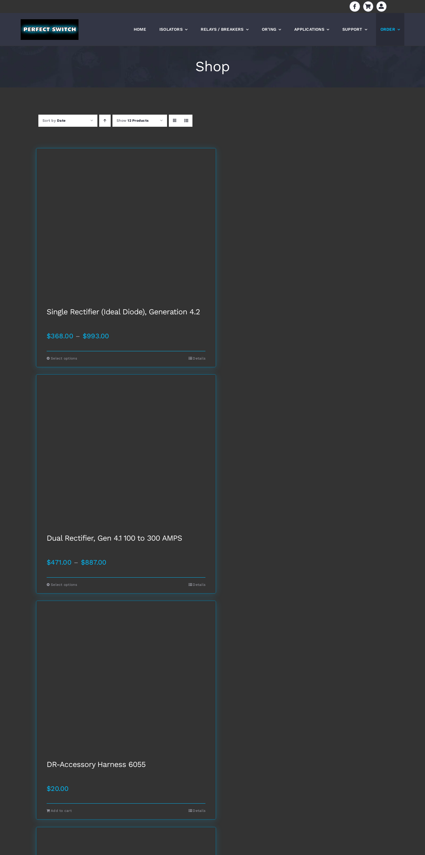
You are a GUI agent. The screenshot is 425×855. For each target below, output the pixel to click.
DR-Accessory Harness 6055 (96, 764)
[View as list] (186, 120)
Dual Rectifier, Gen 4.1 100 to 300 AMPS (114, 538)
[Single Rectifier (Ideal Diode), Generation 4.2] (126, 228)
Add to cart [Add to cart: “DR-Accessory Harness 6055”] (61, 811)
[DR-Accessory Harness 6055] (126, 681)
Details (199, 358)
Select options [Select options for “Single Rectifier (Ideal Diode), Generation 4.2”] (64, 358)
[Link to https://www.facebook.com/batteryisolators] (354, 6)
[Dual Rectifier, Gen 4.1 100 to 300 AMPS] (126, 454)
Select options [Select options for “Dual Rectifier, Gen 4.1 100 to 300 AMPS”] (64, 585)
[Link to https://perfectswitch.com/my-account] (381, 6)
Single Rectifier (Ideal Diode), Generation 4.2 (123, 312)
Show (132, 120)
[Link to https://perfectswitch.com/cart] (368, 6)
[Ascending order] (105, 121)
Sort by (54, 120)
